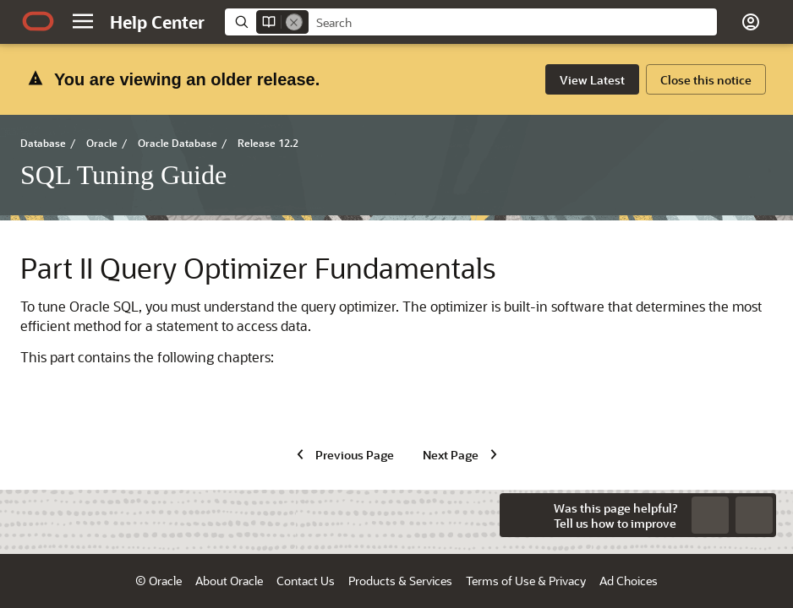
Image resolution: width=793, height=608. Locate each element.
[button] (83, 21)
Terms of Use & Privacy (526, 580)
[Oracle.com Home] (38, 21)
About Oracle (229, 580)
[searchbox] (512, 23)
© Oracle (158, 580)
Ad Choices (628, 580)
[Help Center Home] (157, 22)
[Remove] (294, 22)
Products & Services (400, 580)
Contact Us (305, 580)
